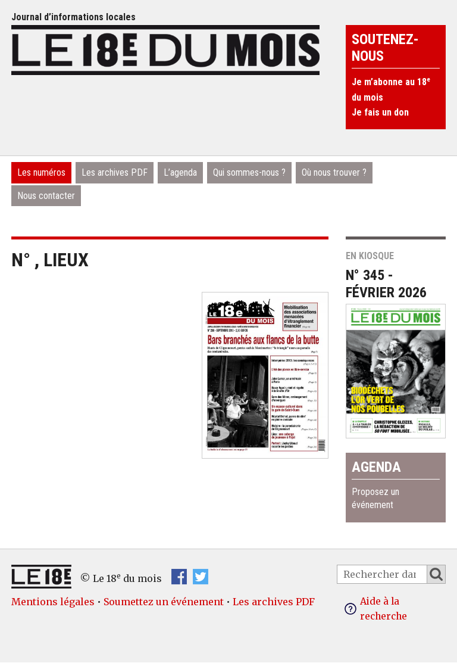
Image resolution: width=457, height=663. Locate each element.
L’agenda (180, 172)
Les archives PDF (115, 172)
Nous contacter (46, 195)
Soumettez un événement (164, 602)
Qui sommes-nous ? (249, 172)
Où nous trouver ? (334, 172)
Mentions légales (53, 602)
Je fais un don (380, 112)
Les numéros (41, 172)
